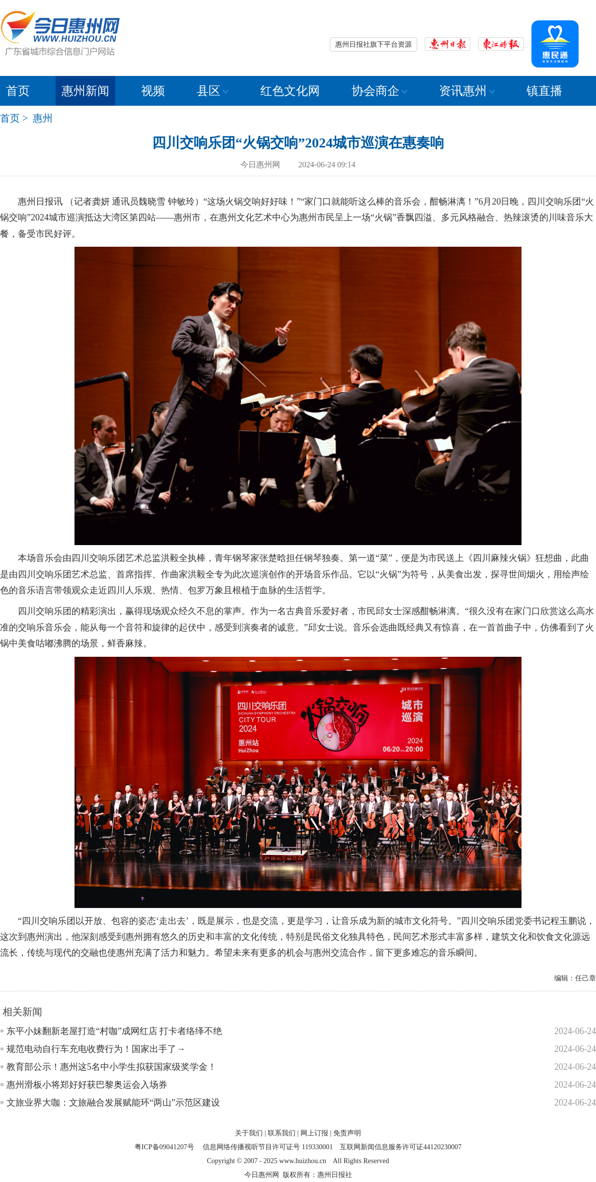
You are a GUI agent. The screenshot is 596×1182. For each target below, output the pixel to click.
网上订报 (314, 1133)
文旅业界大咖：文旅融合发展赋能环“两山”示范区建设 (113, 1103)
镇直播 (544, 90)
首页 (18, 90)
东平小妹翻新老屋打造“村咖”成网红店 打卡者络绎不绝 (114, 1031)
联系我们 (282, 1133)
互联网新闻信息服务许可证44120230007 (400, 1147)
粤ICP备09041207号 (164, 1147)
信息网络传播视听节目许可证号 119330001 (268, 1147)
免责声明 (347, 1133)
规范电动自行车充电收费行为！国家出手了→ (95, 1049)
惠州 (43, 118)
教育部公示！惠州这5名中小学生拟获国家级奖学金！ (111, 1067)
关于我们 (249, 1133)
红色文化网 (290, 90)
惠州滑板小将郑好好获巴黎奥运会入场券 (86, 1085)
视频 (153, 90)
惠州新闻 (85, 90)
